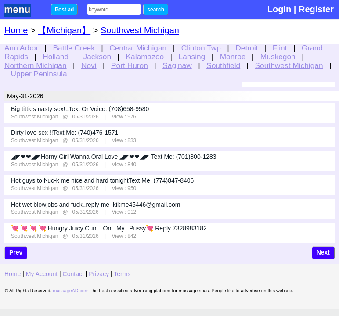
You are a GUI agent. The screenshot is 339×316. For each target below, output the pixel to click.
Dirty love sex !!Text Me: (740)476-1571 (64, 132)
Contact (73, 273)
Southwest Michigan (289, 65)
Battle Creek (73, 47)
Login (279, 9)
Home (16, 30)
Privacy (99, 273)
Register (316, 9)
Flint (280, 47)
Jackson (97, 56)
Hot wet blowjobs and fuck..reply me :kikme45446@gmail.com (95, 204)
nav (23, 10)
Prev (15, 252)
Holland (56, 56)
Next (323, 252)
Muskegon (278, 56)
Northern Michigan (35, 65)
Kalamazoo (145, 56)
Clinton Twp (201, 47)
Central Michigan (137, 47)
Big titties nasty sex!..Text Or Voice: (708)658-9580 (80, 108)
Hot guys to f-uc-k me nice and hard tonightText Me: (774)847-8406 (102, 180)
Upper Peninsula (39, 73)
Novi (89, 65)
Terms (122, 273)
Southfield (223, 65)
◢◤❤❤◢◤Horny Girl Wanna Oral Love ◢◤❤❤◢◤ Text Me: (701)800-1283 (113, 156)
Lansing (192, 56)
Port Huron (129, 65)
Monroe (233, 56)
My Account (42, 273)
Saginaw (176, 65)
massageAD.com (70, 290)
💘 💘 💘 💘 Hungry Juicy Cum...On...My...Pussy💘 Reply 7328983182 (109, 228)
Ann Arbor (21, 47)
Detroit (246, 47)
